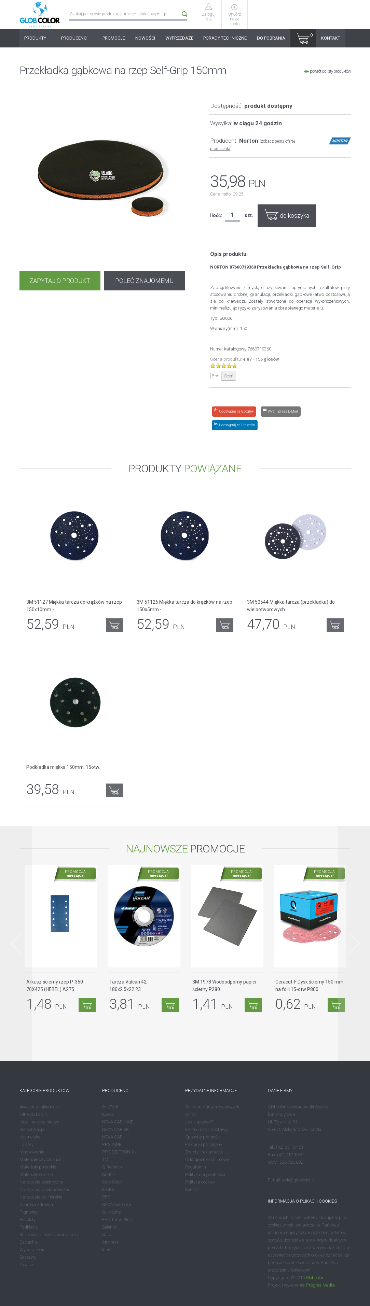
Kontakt (192, 1189)
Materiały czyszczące (40, 1159)
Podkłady (28, 1227)
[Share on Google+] (234, 411)
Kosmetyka (30, 1136)
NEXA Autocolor (117, 1204)
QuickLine (111, 1212)
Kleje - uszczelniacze (39, 1121)
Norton (108, 1174)
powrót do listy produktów (327, 71)
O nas (191, 1114)
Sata (107, 1234)
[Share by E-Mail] (281, 411)
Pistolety (27, 1219)
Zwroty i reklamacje (204, 1151)
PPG (106, 1197)
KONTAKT (330, 38)
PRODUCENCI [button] (76, 38)
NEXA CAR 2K (115, 1129)
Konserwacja (32, 1129)
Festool (108, 1189)
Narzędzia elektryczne (41, 1182)
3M (105, 1159)
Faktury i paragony (203, 1144)
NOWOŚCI (145, 38)
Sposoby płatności (203, 1136)
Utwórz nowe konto (234, 19)
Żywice (26, 1264)
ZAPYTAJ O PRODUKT (59, 280)
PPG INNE (111, 1144)
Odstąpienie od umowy (207, 1159)
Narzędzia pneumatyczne (44, 1189)
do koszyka (286, 214)
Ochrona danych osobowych (212, 1106)
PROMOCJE (113, 38)
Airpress (110, 1242)
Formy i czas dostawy (206, 1129)
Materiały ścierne (36, 1174)
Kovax (108, 1114)
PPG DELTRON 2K (119, 1151)
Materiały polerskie (37, 1166)
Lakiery (26, 1144)
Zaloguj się (209, 16)
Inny (106, 1249)
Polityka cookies (200, 1182)
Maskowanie (31, 1151)
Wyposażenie (32, 1249)
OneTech (110, 1106)
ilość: (216, 215)
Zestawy (27, 1257)
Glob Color (112, 1182)
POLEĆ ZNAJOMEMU (144, 280)
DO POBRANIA (271, 38)
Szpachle (28, 1242)
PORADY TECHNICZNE (225, 38)
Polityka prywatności (205, 1174)
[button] (303, 38)
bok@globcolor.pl (298, 1179)
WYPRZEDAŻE (179, 38)
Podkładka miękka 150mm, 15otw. (63, 767)
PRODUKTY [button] (37, 38)
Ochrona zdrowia (36, 1204)
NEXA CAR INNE (117, 1121)
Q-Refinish (112, 1166)
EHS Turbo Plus (117, 1219)
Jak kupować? (199, 1121)
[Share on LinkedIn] (235, 425)
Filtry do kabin (33, 1114)
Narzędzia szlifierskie (40, 1197)
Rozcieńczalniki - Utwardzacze (49, 1234)
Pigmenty (28, 1212)
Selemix (109, 1227)
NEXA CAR (112, 1136)
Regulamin (195, 1166)
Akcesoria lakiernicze (39, 1106)
